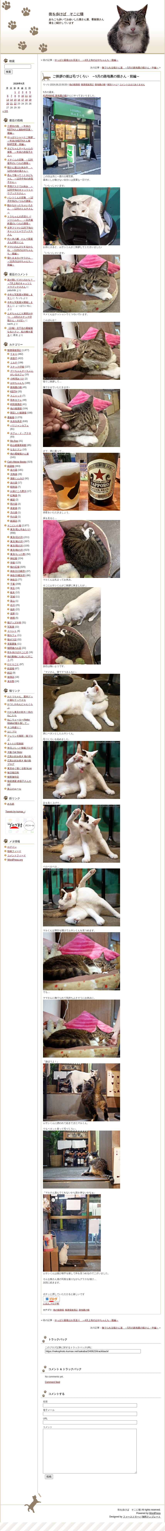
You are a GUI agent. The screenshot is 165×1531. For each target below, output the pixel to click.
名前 (45, 1401)
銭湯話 (13, 521)
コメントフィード (16, 855)
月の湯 (13, 512)
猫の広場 (14, 567)
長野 (12, 613)
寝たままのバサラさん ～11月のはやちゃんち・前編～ (20, 261)
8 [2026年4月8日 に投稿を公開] (15, 96)
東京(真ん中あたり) (20, 529)
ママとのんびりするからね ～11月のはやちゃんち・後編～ (20, 250)
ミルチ (13, 362)
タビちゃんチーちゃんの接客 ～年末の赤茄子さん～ (20, 152)
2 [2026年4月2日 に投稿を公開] (19, 92)
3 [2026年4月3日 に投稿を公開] (22, 92)
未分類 (10, 681)
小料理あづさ (17, 378)
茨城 (12, 596)
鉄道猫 (10, 668)
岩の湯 (13, 482)
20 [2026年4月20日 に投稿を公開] (7, 103)
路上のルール (14, 789)
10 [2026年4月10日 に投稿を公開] (22, 96)
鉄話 (9, 672)
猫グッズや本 (14, 622)
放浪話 (10, 677)
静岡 (12, 618)
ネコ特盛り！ (14, 727)
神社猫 (13, 558)
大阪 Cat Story (14, 752)
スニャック (16, 395)
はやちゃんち (17, 383)
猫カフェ (12, 635)
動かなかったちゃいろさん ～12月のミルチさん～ (20, 209)
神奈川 (13, 579)
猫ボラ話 (12, 639)
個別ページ (112, 84)
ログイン (12, 847)
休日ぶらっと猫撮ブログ (20, 748)
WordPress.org (15, 859)
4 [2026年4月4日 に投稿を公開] (26, 92)
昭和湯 (13, 487)
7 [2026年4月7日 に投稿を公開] (11, 96)
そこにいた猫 (14, 525)
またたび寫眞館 (15, 743)
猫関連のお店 (14, 648)
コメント (47, 1427)
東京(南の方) (16, 550)
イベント (12, 631)
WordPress (155, 1522)
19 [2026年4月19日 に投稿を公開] (30, 100)
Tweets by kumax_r (15, 811)
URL (45, 1418)
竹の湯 (13, 516)
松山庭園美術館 (18, 445)
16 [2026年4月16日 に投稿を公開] (19, 100)
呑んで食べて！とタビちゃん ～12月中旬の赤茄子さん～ (20, 179)
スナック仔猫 (17, 366)
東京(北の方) (16, 537)
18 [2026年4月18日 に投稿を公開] (26, 100)
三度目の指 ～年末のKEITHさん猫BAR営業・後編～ (20, 129)
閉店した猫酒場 (18, 412)
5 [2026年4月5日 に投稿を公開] (30, 92)
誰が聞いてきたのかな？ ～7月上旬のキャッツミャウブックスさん (21, 283)
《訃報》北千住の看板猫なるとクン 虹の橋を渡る (20, 331)
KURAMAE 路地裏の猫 (55, 95)
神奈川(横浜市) (18, 575)
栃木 (12, 592)
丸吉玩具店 (16, 421)
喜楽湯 (13, 508)
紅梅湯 (13, 495)
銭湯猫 (10, 466)
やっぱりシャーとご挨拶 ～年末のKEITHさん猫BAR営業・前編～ (21, 141)
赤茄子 (13, 358)
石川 (12, 605)
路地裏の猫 (100, 84)
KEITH (13, 391)
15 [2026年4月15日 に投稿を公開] (15, 100)
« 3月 (5, 111)
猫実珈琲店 (13, 777)
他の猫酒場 (74, 84)
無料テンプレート (151, 1525)
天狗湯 (13, 474)
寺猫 (12, 562)
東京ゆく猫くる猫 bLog (19, 768)
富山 (12, 601)
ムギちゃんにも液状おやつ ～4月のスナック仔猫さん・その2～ (20, 317)
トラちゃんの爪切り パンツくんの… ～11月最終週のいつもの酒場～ (20, 220)
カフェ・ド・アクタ (20, 433)
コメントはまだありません (132, 84)
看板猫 (10, 417)
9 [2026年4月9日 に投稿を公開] (19, 96)
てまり (13, 354)
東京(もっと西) (18, 554)
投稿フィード (14, 851)
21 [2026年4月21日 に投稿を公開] (11, 103)
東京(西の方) (16, 545)
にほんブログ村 (51, 1303)
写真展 (10, 626)
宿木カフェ (16, 400)
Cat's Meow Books (16, 461)
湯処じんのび (17, 478)
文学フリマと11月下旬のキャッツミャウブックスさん (20, 231)
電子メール (49, 1410)
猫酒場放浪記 (87, 84)
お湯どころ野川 (18, 491)
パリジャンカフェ (19, 425)
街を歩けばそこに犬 (17, 652)
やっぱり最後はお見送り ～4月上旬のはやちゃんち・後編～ (86, 60)
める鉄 (10, 804)
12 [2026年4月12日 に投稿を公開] (30, 96)
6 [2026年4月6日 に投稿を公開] (7, 96)
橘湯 (12, 499)
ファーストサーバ (132, 1525)
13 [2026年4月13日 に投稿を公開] (7, 100)
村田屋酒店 (16, 404)
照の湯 (13, 504)
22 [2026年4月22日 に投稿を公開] (15, 103)
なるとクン (16, 449)
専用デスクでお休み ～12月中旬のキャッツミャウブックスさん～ (20, 190)
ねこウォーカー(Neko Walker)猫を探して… (18, 721)
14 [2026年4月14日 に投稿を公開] (11, 100)
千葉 (12, 584)
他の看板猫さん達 (19, 453)
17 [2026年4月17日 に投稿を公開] (22, 100)
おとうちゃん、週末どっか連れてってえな (20, 698)
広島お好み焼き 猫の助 (19, 756)
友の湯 (13, 470)
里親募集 (12, 643)
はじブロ (12, 731)
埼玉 (12, 588)
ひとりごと (13, 664)
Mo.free (14, 441)
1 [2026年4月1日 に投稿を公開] (15, 92)
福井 (12, 609)
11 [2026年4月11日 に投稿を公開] (26, 96)
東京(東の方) (16, 541)
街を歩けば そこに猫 (66, 14)
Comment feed (52, 1382)
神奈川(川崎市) (18, 571)
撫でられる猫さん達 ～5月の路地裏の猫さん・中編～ (130, 67)
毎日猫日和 (13, 772)
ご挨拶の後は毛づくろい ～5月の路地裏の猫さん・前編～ (96, 76)
